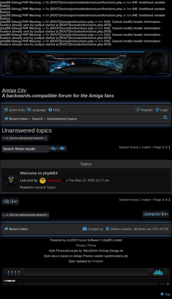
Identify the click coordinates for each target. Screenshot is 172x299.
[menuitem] (54, 109)
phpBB (70, 240)
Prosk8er (97, 261)
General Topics (45, 187)
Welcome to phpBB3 (39, 173)
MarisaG (54, 180)
